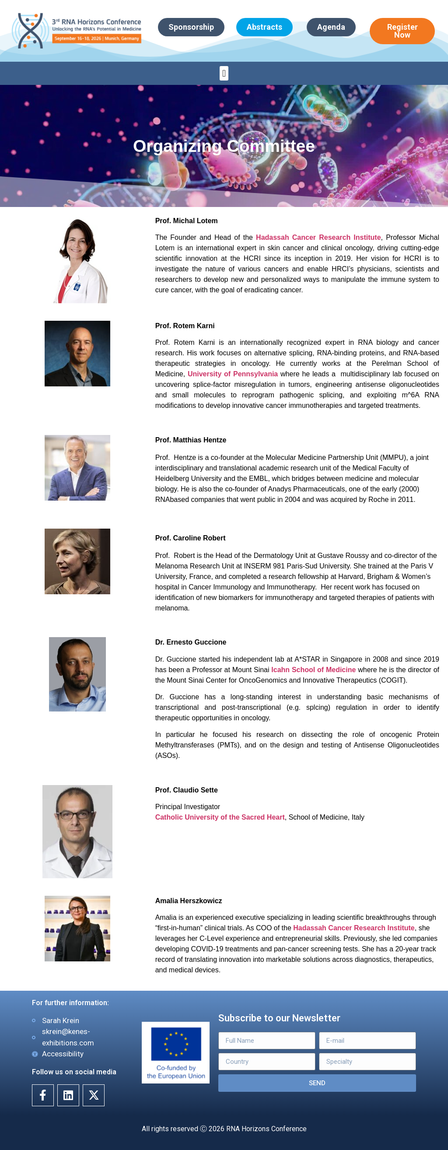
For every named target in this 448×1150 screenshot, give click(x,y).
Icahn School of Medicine (313, 669)
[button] (224, 73)
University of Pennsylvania (234, 374)
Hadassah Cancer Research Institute (318, 237)
